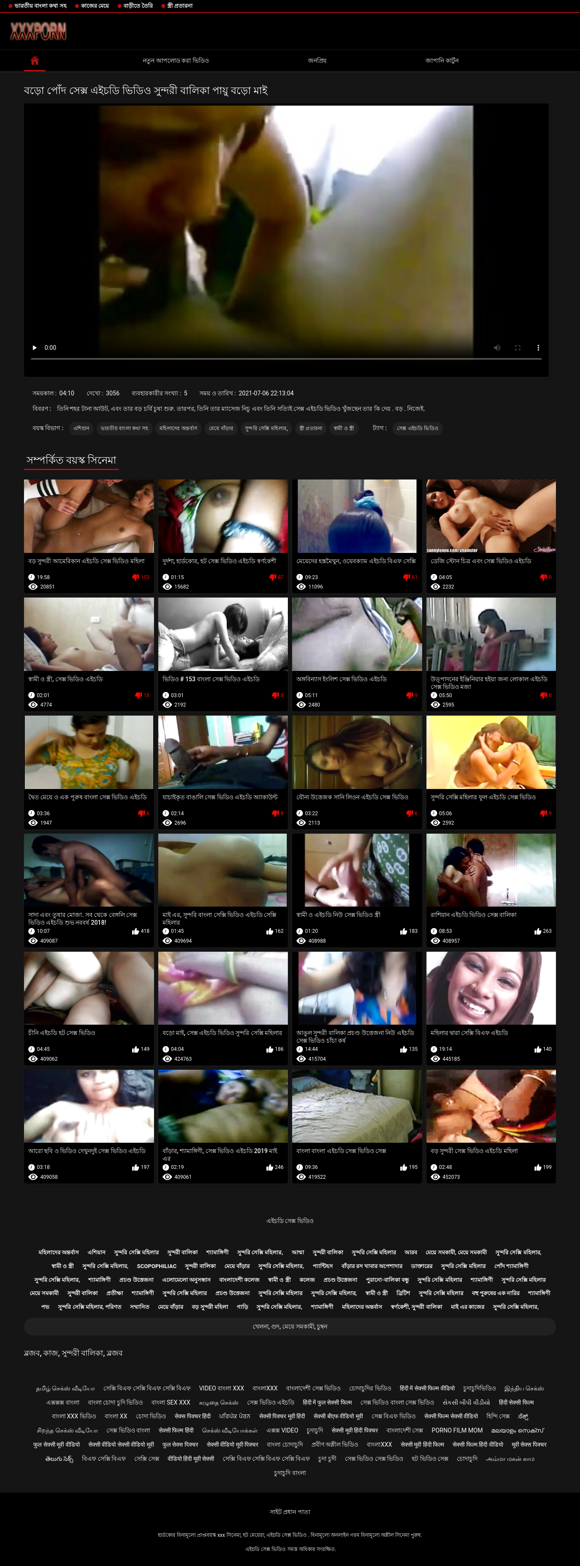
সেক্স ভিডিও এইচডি (270, 1402)
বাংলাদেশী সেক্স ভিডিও (313, 1388)
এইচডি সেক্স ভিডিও (290, 1220)
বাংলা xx (116, 1416)
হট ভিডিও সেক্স (430, 1458)
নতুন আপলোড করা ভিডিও (175, 60)
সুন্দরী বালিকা (182, 1252)
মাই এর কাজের (467, 1307)
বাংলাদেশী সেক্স (405, 1430)
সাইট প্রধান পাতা (290, 1511)
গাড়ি (242, 1307)
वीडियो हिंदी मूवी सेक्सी (191, 1458)
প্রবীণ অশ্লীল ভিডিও (335, 1444)
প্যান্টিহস (323, 1266)
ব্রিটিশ (403, 1293)
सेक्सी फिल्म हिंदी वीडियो (478, 1444)
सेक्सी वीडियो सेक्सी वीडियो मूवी (121, 1444)
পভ (45, 1307)
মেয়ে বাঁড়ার (221, 428)
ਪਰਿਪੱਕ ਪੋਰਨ (234, 1416)
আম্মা (298, 1252)
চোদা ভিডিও (151, 1416)
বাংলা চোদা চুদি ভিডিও (115, 1402)
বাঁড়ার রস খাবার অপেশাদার (372, 1266)
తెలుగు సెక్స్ (59, 1458)
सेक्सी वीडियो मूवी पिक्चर (232, 1444)
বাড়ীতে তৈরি (138, 6)
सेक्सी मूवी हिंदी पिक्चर (355, 1430)
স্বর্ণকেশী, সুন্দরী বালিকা (416, 1307)
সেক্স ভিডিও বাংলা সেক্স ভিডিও (397, 1402)
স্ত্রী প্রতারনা (180, 6)
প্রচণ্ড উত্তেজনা (136, 1280)
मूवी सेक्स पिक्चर (529, 1444)
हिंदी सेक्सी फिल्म (516, 1402)
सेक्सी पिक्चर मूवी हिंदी (282, 1416)
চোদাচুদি (467, 1458)
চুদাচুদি (315, 1430)
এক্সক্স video (282, 1430)
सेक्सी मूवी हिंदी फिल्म (422, 1444)
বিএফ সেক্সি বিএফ (104, 1458)
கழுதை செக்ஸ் (219, 1402)
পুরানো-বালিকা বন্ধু (387, 1280)
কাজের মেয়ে (95, 6)
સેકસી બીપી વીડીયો (466, 1402)
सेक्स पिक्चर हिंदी (193, 1416)
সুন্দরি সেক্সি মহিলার (136, 1252)
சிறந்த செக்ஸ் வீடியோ (67, 1430)
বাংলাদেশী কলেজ (239, 1280)
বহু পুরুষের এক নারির (496, 1293)
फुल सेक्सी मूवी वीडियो (56, 1444)
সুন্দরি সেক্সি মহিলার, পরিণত (89, 1307)
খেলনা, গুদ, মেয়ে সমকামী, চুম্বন (290, 1326)
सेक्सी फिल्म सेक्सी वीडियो (451, 1416)
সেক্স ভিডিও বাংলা (128, 1430)
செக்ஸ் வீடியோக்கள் (230, 1430)
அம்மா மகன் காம (510, 1458)
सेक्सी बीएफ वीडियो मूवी (338, 1416)
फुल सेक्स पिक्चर (180, 1444)
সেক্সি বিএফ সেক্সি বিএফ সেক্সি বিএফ (146, 1388)
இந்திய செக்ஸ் (524, 1388)
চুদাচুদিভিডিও (479, 1388)
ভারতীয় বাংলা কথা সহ (40, 6)
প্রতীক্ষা (114, 1293)
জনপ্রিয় (317, 60)
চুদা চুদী (327, 1458)
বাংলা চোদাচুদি (284, 1444)
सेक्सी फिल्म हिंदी (176, 1430)
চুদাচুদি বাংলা (289, 1472)
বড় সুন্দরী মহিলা (210, 1307)
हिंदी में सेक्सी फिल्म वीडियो (427, 1388)
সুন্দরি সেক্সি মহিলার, (266, 428)
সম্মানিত (139, 1307)
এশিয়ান (81, 428)
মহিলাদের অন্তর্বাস (178, 428)
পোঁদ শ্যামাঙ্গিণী (511, 1266)
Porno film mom (457, 1430)
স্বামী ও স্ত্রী (344, 428)
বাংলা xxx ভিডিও (74, 1416)
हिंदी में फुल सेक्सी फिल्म (327, 1402)
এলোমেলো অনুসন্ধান (186, 1280)
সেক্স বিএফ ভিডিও (394, 1416)
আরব (411, 1252)
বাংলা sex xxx (170, 1402)
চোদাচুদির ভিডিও (370, 1388)
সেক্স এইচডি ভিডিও (417, 428)
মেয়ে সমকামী (44, 1293)
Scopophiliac (156, 1266)
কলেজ (307, 1280)
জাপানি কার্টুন (442, 60)
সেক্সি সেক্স (146, 1458)
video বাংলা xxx (221, 1388)
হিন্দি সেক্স (498, 1416)
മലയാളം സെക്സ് (517, 1430)
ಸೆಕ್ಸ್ (523, 1416)
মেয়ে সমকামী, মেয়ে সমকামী (456, 1252)
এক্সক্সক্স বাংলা (62, 1402)
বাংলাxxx (265, 1388)
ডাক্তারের (421, 1266)
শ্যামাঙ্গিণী (217, 1252)
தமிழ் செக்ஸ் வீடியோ (65, 1388)
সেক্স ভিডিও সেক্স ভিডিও (374, 1458)
